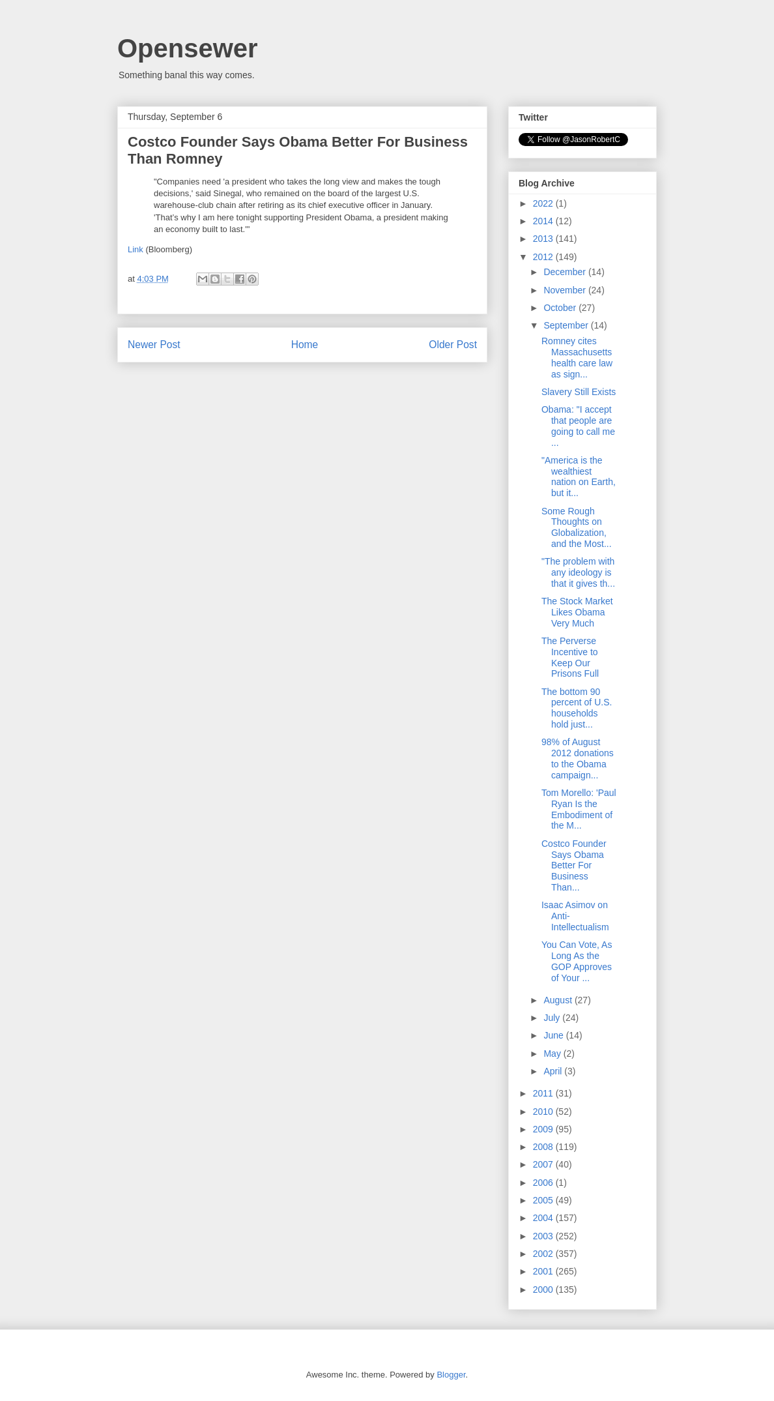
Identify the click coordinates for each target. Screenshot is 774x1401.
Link (135, 249)
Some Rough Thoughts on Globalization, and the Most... (576, 527)
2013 (544, 238)
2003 (544, 1236)
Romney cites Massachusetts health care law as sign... (576, 357)
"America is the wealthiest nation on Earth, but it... (578, 476)
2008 (544, 1147)
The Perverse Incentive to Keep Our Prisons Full (570, 657)
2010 (544, 1111)
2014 (544, 221)
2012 (544, 257)
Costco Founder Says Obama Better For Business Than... (574, 865)
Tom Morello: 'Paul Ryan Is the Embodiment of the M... (578, 809)
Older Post (453, 344)
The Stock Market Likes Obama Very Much (577, 612)
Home (305, 344)
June (554, 1035)
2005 (544, 1200)
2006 (544, 1182)
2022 (544, 203)
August (558, 1000)
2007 (544, 1164)
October (561, 307)
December (565, 272)
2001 (544, 1271)
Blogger (451, 1374)
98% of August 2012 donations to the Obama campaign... (577, 758)
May (553, 1053)
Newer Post (154, 344)
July (552, 1017)
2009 (544, 1129)
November (565, 290)
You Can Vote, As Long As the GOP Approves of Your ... (576, 960)
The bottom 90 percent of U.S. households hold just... (576, 708)
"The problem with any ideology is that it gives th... (578, 572)
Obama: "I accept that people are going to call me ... (578, 425)
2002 (544, 1253)
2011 (544, 1093)
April (553, 1071)
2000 (544, 1289)
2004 (544, 1218)
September (566, 325)
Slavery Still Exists (578, 392)
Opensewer (187, 48)
